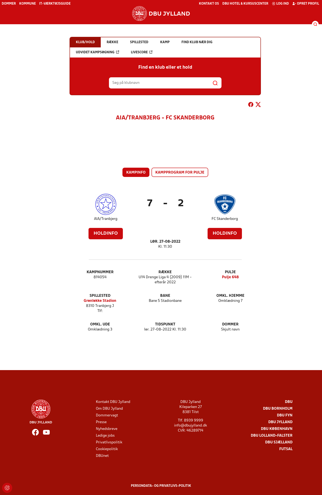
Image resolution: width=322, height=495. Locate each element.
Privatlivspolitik (109, 442)
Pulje (230, 272)
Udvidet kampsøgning (97, 52)
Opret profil (305, 3)
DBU (288, 402)
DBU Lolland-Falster (271, 435)
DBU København (276, 429)
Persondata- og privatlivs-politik (161, 485)
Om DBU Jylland (109, 409)
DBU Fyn (284, 415)
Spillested (100, 296)
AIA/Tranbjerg (105, 219)
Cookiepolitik (107, 449)
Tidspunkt (165, 324)
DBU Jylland (280, 422)
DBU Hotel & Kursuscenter (245, 3)
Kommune (27, 3)
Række (165, 272)
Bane (165, 296)
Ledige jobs (105, 435)
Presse (101, 422)
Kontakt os (209, 3)
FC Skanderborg (225, 219)
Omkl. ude (100, 324)
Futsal (285, 449)
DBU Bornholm (277, 409)
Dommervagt (107, 415)
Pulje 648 (230, 277)
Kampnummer (100, 272)
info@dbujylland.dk (190, 425)
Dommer (9, 3)
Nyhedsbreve (106, 429)
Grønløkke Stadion (100, 301)
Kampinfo (136, 172)
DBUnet (102, 456)
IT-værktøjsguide (55, 3)
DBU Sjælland (278, 442)
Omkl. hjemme (230, 296)
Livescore (141, 52)
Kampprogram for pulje (179, 172)
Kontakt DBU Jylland (113, 402)
